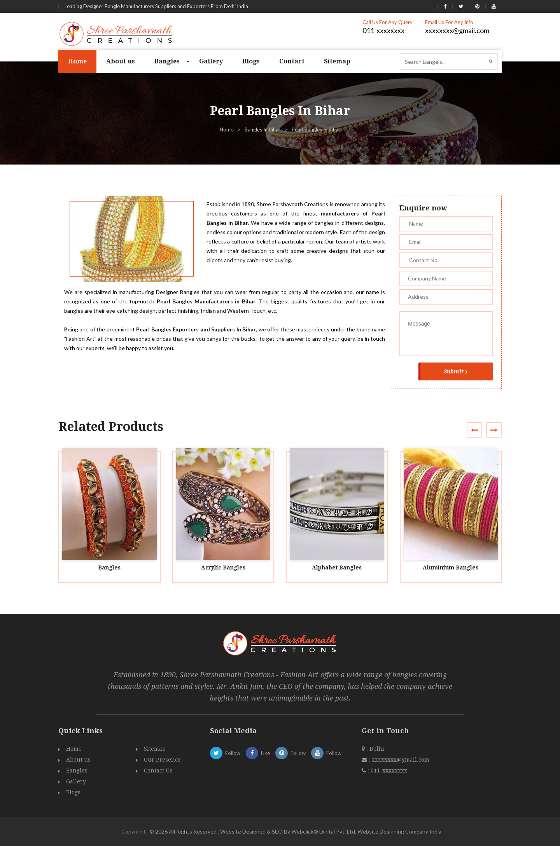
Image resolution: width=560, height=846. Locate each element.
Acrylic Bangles (223, 567)
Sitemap (337, 61)
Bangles (167, 61)
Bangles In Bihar (262, 129)
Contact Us (158, 770)
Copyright (133, 831)
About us (120, 61)
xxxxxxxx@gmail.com (457, 30)
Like (258, 753)
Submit (456, 371)
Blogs (251, 61)
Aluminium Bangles (450, 567)
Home (77, 61)
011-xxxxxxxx (383, 30)
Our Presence (162, 760)
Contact (291, 61)
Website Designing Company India (399, 831)
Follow (225, 753)
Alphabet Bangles (337, 567)
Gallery (211, 61)
